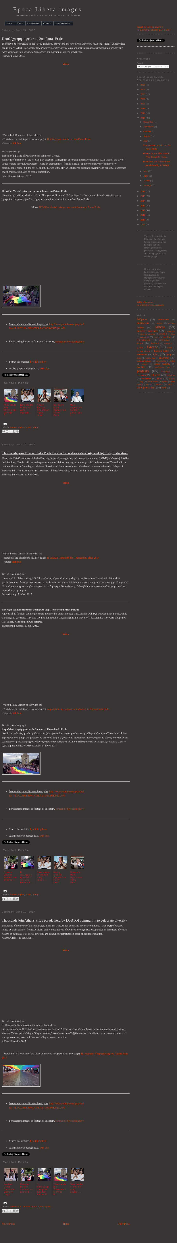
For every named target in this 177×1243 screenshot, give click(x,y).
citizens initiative (147, 334)
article (159, 323)
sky (141, 381)
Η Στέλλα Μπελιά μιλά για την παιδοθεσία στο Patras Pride (69, 207)
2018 (143, 113)
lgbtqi (36, 427)
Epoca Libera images (47, 9)
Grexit (169, 348)
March (146, 180)
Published (165, 371)
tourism (149, 385)
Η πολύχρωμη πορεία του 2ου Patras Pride (32, 39)
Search (140, 63)
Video (66, 64)
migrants (164, 357)
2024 (143, 89)
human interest (143, 351)
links (139, 358)
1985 (143, 224)
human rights (17, 427)
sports (164, 381)
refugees (155, 374)
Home (66, 1223)
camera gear (170, 331)
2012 (143, 210)
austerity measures (147, 330)
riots (159, 378)
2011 (143, 215)
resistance (146, 378)
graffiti (140, 347)
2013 (143, 205)
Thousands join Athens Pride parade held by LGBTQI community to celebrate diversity (64, 920)
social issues (152, 381)
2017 (143, 117)
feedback (155, 343)
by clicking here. (38, 361)
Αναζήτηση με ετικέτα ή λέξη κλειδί (154, 29)
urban (170, 385)
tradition (159, 384)
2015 (143, 196)
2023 (143, 94)
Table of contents (145, 302)
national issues (144, 360)
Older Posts (124, 1223)
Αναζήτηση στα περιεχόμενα (150, 304)
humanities (142, 354)
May (145, 171)
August (147, 136)
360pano (142, 319)
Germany (168, 343)
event (140, 343)
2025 (143, 84)
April (146, 175)
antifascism (163, 319)
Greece (152, 347)
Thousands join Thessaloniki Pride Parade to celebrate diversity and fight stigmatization (65, 453)
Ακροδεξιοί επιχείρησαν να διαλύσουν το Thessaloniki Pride (78, 709)
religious (171, 375)
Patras (172, 361)
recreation (141, 375)
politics (141, 366)
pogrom (144, 364)
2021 (143, 103)
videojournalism (146, 387)
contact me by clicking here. (69, 341)
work (163, 387)
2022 (143, 99)
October (147, 131)
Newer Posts (8, 1223)
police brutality (162, 363)
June (145, 140)
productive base (162, 367)
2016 (143, 191)
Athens (159, 327)
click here (16, 143)
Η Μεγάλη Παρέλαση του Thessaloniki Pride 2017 (73, 557)
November (148, 126)
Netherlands (160, 361)
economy (144, 337)
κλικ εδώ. (44, 368)
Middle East (150, 358)
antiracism (16, 1206)
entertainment (143, 340)
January (147, 185)
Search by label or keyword (150, 26)
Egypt (156, 337)
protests (143, 371)
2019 (143, 108)
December (148, 121)
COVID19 (163, 334)
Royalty (172, 379)
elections (167, 337)
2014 (143, 200)
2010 (143, 219)
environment (164, 340)
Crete (173, 334)
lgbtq (28, 427)
